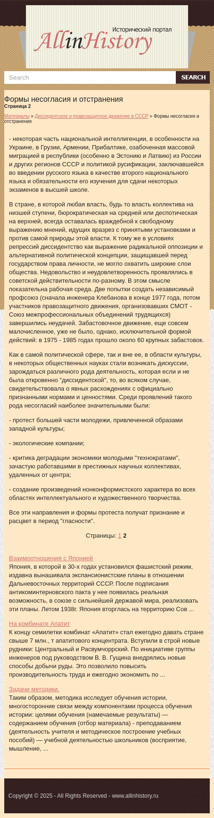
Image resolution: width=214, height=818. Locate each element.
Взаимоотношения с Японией (51, 558)
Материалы (17, 116)
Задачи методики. (34, 689)
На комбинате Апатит (39, 623)
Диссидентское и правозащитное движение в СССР (91, 116)
